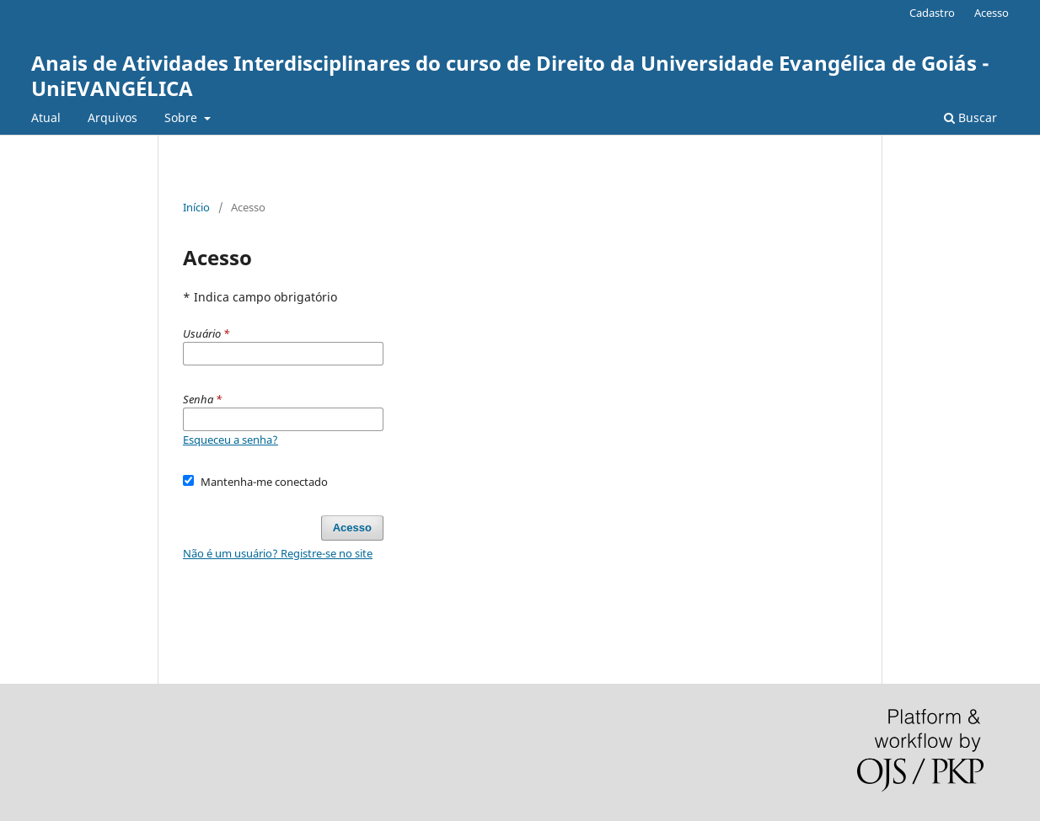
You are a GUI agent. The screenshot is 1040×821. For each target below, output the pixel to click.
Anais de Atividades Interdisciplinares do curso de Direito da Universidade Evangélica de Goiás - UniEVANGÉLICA (510, 75)
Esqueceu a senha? (230, 439)
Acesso (991, 12)
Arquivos (112, 117)
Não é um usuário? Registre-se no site (278, 553)
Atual (46, 117)
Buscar (970, 117)
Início (196, 207)
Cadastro (932, 12)
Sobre (182, 117)
